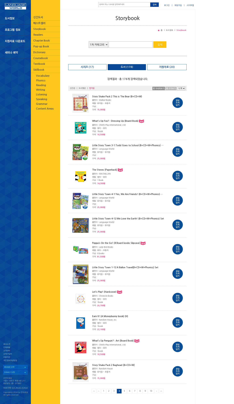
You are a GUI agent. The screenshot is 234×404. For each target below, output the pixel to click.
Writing (40, 90)
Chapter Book (41, 40)
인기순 (92, 88)
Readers (38, 35)
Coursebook (40, 58)
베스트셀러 (39, 23)
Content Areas (45, 108)
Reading (41, 85)
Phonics (40, 80)
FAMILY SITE (9, 372)
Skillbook (38, 70)
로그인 (166, 5)
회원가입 (178, 5)
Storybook (39, 29)
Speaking (41, 99)
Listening (41, 94)
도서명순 (82, 88)
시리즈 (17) (87, 67)
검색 (154, 5)
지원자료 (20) (167, 67)
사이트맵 (190, 5)
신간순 (72, 88)
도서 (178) (127, 67)
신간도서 (38, 17)
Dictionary (39, 52)
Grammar (41, 104)
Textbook (39, 64)
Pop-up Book (41, 46)
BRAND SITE (9, 367)
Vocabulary (42, 76)
